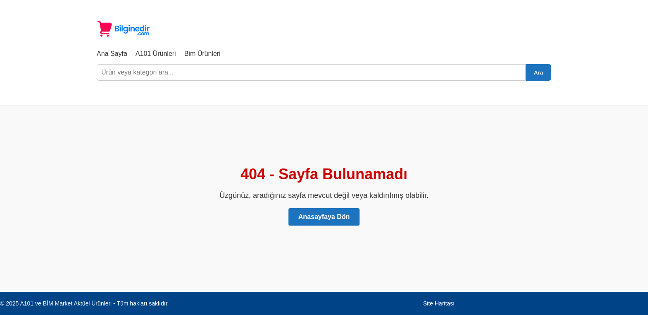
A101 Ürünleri (156, 53)
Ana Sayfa (112, 53)
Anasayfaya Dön (324, 216)
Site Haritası (439, 303)
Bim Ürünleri (202, 53)
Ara (538, 73)
